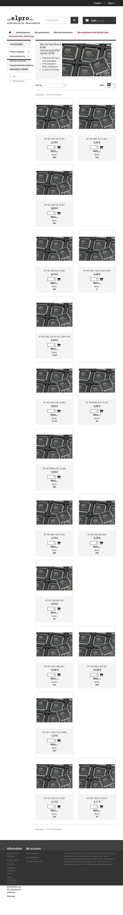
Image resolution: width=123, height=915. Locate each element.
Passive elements (18, 61)
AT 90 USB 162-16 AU (54, 534)
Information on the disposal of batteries (14, 889)
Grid (109, 85)
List (114, 85)
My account (33, 848)
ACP (14, 103)
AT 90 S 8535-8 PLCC (97, 798)
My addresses (32, 857)
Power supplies (17, 52)
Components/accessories (20, 65)
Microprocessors (42, 32)
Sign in (111, 3)
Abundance (17, 92)
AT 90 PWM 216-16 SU (97, 402)
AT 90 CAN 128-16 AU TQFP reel (54, 336)
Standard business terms (11, 871)
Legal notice (12, 860)
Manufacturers (19, 76)
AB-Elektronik (18, 87)
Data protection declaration (12, 880)
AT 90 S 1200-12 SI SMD (54, 732)
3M (13, 82)
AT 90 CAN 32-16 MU (96, 138)
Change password (34, 861)
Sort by (38, 85)
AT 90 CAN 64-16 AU (54, 204)
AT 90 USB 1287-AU (97, 666)
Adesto (15, 108)
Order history (32, 853)
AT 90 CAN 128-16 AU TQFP (97, 270)
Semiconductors (23, 32)
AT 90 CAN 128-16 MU (54, 402)
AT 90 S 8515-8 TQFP (54, 798)
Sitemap (11, 896)
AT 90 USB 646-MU (97, 534)
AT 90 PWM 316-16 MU (54, 468)
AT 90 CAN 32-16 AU (54, 138)
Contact (10, 864)
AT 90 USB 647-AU (54, 600)
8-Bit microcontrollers (63, 32)
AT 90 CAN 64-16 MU (54, 270)
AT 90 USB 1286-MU (54, 666)
